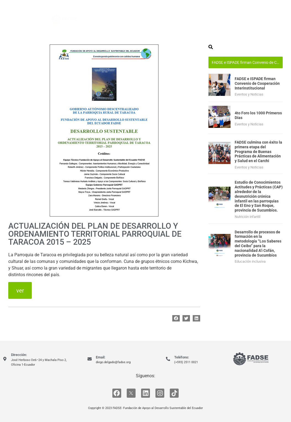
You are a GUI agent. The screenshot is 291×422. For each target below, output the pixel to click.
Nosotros (133, 11)
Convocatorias (211, 11)
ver (20, 290)
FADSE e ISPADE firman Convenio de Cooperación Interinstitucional (247, 62)
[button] (176, 318)
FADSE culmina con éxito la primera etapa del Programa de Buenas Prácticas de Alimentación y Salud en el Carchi (258, 151)
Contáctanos (164, 24)
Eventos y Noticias (249, 94)
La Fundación (169, 12)
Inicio (107, 11)
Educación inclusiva (250, 261)
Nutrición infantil (247, 217)
